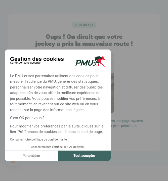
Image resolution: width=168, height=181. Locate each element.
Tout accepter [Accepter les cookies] (84, 156)
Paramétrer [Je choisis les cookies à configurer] (31, 156)
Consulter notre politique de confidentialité (38, 139)
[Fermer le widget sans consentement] (26, 62)
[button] (13, 161)
